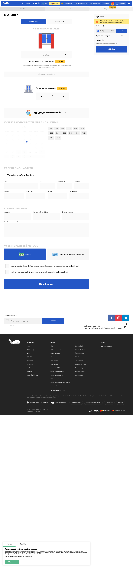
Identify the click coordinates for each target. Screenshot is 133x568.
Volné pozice (30, 368)
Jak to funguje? (124, 35)
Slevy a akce (30, 360)
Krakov (90, 396)
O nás (28, 346)
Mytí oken (53, 357)
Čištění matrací (79, 357)
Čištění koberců (55, 379)
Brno (42, 397)
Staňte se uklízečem (106, 346)
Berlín (64, 396)
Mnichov (74, 396)
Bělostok (123, 396)
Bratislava (47, 397)
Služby (53, 342)
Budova (6, 191)
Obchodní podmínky (76, 402)
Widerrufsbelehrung (32, 375)
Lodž (104, 396)
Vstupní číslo (29, 191)
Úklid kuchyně (54, 364)
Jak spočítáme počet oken (46, 74)
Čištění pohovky (79, 346)
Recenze (29, 353)
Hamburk (69, 396)
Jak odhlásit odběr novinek (13, 326)
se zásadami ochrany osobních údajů (66, 266)
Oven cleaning (79, 368)
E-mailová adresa (67, 212)
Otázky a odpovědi (32, 350)
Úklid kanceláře (55, 360)
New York (53, 397)
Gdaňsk (101, 396)
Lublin (118, 396)
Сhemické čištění (55, 353)
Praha (38, 397)
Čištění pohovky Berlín (81, 350)
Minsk (35, 397)
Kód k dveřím (73, 191)
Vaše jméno (7, 212)
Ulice (5, 181)
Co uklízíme (30, 364)
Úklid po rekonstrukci (56, 350)
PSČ (41, 181)
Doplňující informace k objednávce (15, 222)
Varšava (85, 396)
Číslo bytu (77, 181)
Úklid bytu (53, 346)
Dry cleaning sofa (79, 371)
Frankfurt (80, 396)
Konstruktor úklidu (55, 368)
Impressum (29, 371)
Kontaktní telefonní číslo (40, 212)
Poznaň (109, 396)
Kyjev (28, 397)
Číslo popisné (61, 181)
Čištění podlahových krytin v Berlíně (60, 382)
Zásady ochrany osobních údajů (14, 556)
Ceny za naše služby (80, 364)
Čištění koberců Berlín (57, 375)
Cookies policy (109, 402)
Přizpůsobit (28, 556)
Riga (31, 397)
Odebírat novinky (10, 315)
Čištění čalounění (79, 353)
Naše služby (30, 357)
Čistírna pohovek (55, 386)
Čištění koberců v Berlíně (57, 371)
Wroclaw (95, 396)
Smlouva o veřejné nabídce (42, 266)
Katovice (113, 396)
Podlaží (50, 191)
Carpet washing (79, 375)
